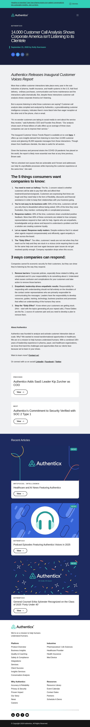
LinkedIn (39, 362)
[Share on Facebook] (13, 54)
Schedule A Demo (54, 699)
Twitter (58, 362)
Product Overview (18, 647)
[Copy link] (27, 54)
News (13, 699)
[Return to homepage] (19, 15)
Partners (50, 696)
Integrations (16, 661)
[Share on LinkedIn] (22, 54)
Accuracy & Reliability (20, 685)
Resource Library (54, 685)
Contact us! (34, 355)
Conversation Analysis (20, 675)
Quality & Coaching (19, 654)
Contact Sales (53, 692)
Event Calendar (53, 689)
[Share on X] (18, 54)
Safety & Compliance (20, 657)
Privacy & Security (18, 689)
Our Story (15, 696)
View (20, 392)
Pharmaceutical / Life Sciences (60, 647)
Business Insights (18, 650)
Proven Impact (17, 692)
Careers (14, 703)
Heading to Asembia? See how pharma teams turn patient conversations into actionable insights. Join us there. (37, 4)
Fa (46, 362)
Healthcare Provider (55, 650)
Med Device (52, 657)
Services (14, 665)
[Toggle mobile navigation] (77, 15)
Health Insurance (54, 654)
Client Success (17, 668)
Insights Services (18, 672)
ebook (51, 362)
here (71, 135)
